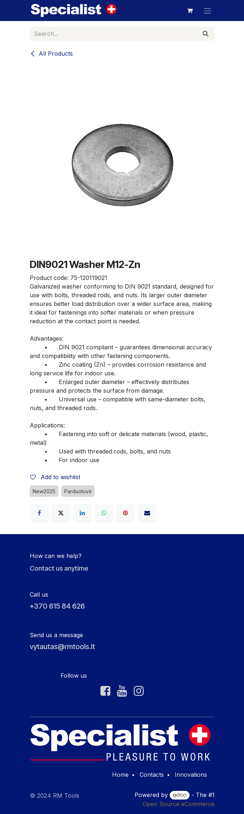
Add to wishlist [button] (55, 477)
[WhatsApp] (104, 512)
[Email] (147, 512)
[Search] (206, 34)
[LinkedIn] (82, 512)
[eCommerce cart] (190, 10)
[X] (61, 512)
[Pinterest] (125, 512)
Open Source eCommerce (178, 803)
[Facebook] (39, 512)
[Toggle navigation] (207, 10)
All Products (51, 53)
